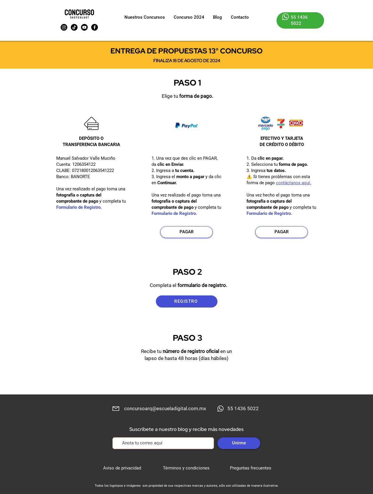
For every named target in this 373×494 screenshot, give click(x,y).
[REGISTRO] (186, 301)
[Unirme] (238, 443)
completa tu (114, 201)
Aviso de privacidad (122, 468)
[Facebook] (94, 27)
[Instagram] (64, 27)
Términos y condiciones (186, 468)
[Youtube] (84, 27)
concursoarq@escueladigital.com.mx (165, 408)
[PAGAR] (186, 232)
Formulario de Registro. (79, 207)
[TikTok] (74, 27)
